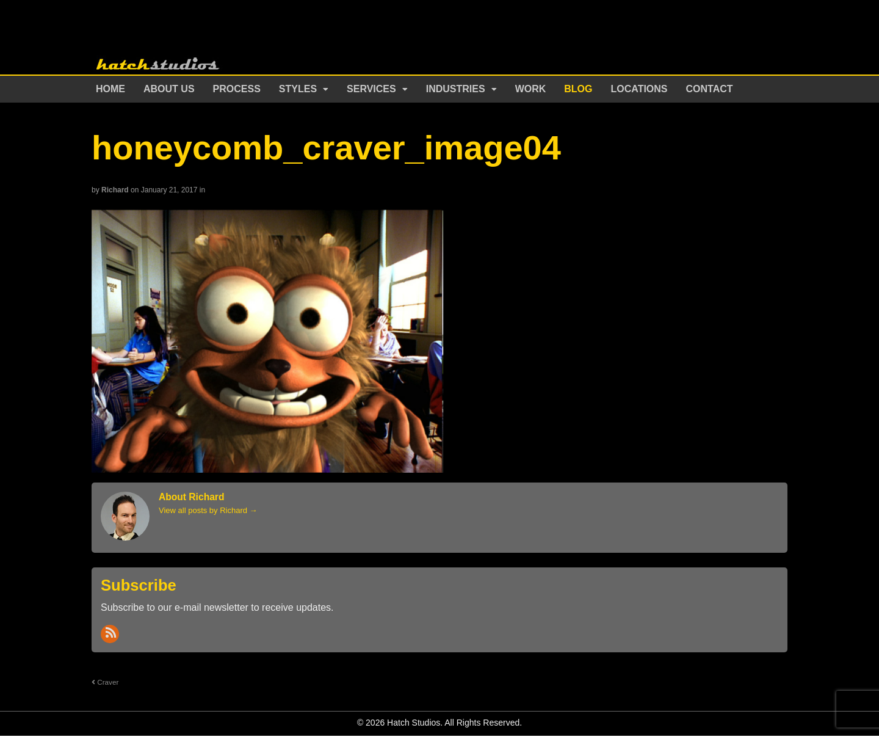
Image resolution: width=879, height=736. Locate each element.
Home (110, 89)
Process (237, 89)
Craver (105, 682)
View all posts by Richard (208, 510)
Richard (115, 190)
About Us (169, 89)
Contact (709, 89)
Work (530, 89)
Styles (298, 89)
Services (371, 89)
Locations (639, 89)
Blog (578, 89)
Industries (455, 89)
